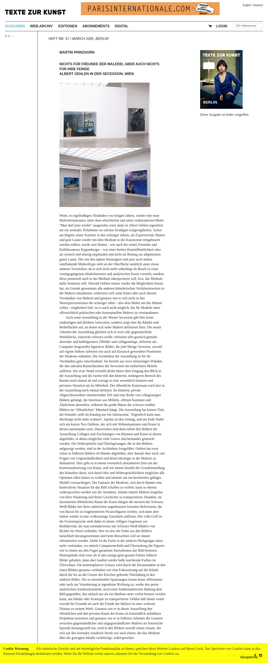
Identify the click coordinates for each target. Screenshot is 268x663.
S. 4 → (9, 36)
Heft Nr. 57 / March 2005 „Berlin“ (79, 39)
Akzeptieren (249, 657)
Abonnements (95, 26)
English (247, 5)
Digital (121, 26)
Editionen (67, 26)
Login (221, 26)
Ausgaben (15, 26)
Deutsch (258, 5)
